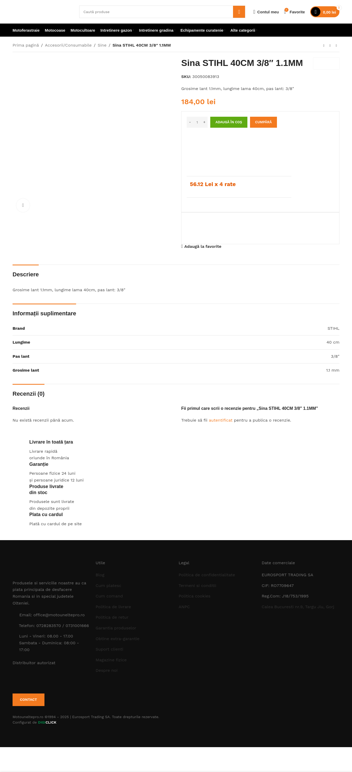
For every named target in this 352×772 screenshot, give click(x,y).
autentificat (220, 420)
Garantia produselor (116, 627)
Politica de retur (112, 617)
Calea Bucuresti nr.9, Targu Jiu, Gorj (298, 606)
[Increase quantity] (204, 122)
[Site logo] (42, 11)
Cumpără (263, 122)
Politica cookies (195, 596)
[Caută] (162, 12)
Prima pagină (26, 45)
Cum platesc (109, 585)
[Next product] (336, 46)
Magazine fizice (111, 659)
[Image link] (41, 566)
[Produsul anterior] (324, 46)
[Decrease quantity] (190, 122)
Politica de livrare (113, 606)
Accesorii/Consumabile (68, 45)
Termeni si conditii (197, 585)
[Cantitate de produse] (197, 122)
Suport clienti (109, 649)
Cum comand (109, 596)
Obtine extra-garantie (118, 638)
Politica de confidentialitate (207, 574)
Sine (102, 45)
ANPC (184, 606)
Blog (100, 574)
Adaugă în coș (228, 122)
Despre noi (107, 670)
